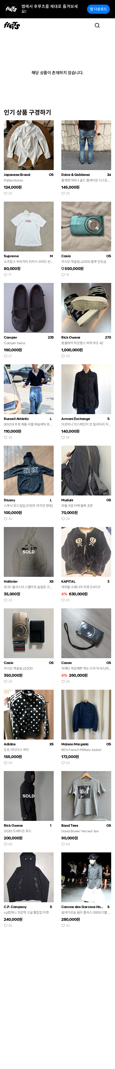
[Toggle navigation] (107, 25)
